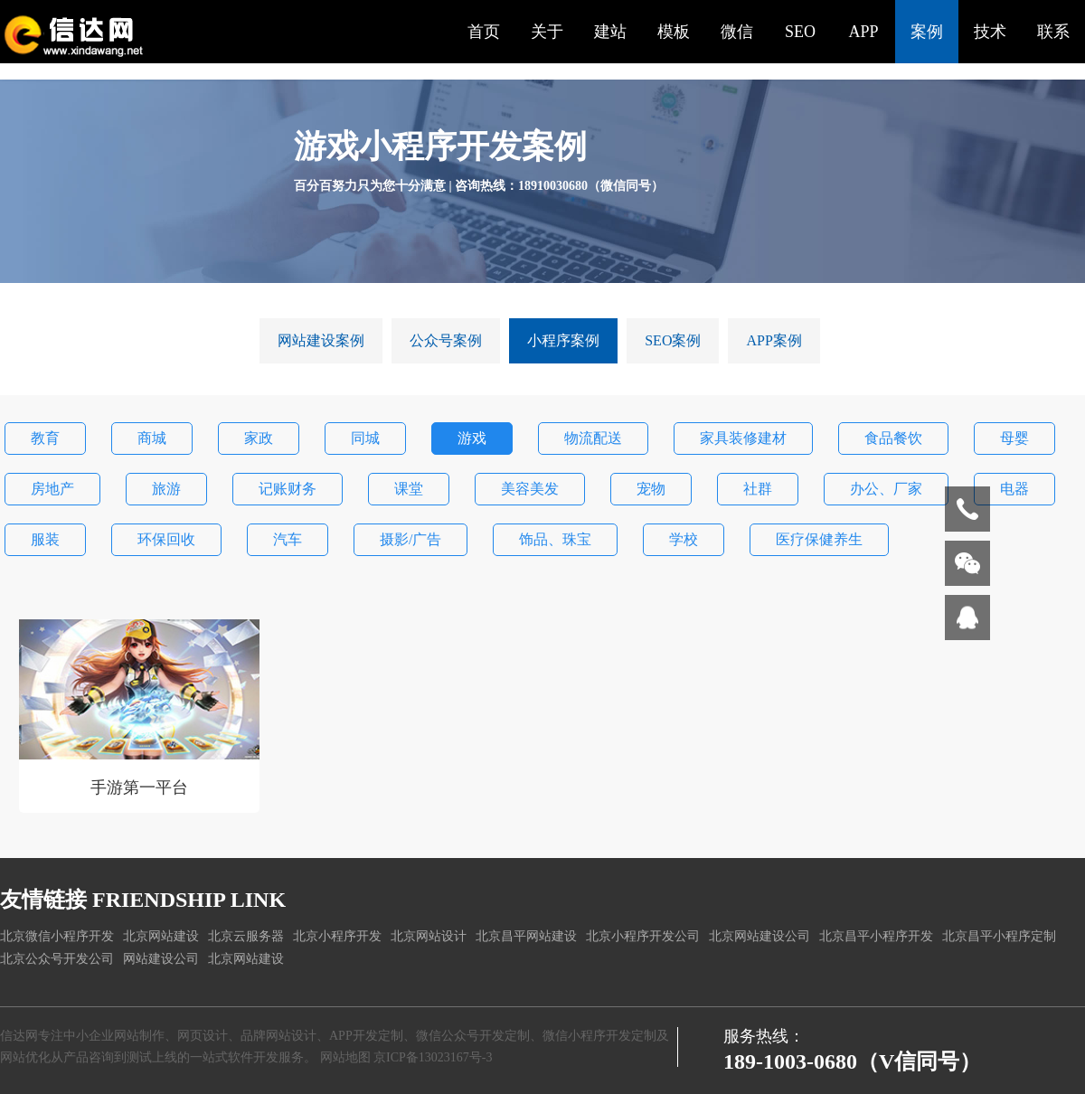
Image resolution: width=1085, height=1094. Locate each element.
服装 (45, 539)
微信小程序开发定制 (599, 1035)
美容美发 (530, 488)
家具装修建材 (743, 438)
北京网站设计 (429, 936)
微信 (737, 32)
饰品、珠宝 (555, 539)
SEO (800, 32)
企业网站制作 (127, 1035)
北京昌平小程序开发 (876, 936)
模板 (673, 32)
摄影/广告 (410, 539)
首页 (483, 32)
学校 (683, 539)
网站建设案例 (321, 340)
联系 (1053, 32)
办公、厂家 (886, 488)
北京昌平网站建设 (526, 936)
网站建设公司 (161, 959)
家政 (258, 438)
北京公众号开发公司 (57, 959)
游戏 (472, 438)
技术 (990, 32)
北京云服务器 (246, 936)
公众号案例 (446, 340)
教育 (45, 438)
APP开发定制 (366, 1035)
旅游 (166, 488)
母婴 (1014, 438)
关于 (547, 32)
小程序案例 (563, 340)
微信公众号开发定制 (473, 1035)
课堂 (408, 488)
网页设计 (202, 1035)
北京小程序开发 (337, 936)
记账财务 (287, 488)
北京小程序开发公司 (643, 936)
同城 (365, 438)
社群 (757, 488)
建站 (610, 32)
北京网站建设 (161, 936)
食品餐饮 (893, 438)
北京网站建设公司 (759, 936)
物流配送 (593, 438)
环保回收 (166, 539)
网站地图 (345, 1057)
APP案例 (773, 340)
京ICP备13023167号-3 (432, 1057)
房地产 (52, 488)
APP (863, 32)
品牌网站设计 (278, 1035)
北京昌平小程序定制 (999, 936)
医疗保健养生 (819, 539)
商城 (151, 438)
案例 (926, 32)
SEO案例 (673, 340)
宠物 (651, 488)
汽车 (287, 539)
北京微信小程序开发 (57, 936)
